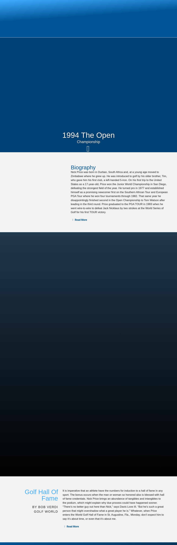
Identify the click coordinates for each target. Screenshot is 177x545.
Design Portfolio (14, 540)
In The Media (149, 527)
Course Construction (126, 527)
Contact (165, 527)
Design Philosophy (85, 527)
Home (67, 527)
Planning (105, 527)
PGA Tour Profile (15, 535)
